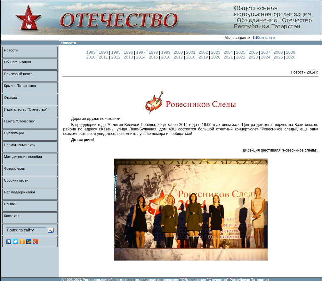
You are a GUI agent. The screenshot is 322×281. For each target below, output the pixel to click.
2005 (241, 52)
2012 (116, 57)
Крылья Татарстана (20, 86)
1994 (104, 52)
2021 (229, 57)
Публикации (14, 133)
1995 (116, 52)
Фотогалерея (14, 168)
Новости (11, 50)
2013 (129, 57)
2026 (290, 57)
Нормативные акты (20, 145)
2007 (266, 52)
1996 (129, 52)
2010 (91, 57)
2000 (179, 52)
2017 (179, 57)
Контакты (12, 216)
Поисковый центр (18, 74)
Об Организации (17, 62)
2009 (290, 52)
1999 (166, 52)
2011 (104, 57)
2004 (229, 52)
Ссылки (10, 204)
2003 (216, 52)
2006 (254, 52)
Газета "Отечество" (19, 121)
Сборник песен (16, 180)
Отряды (10, 97)
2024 (266, 57)
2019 (204, 57)
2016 (166, 57)
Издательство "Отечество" (25, 109)
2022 (241, 57)
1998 (154, 52)
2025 (279, 57)
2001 (191, 52)
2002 (204, 52)
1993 (91, 52)
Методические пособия (23, 157)
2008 (279, 52)
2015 (154, 57)
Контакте (264, 37)
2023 (254, 57)
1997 (141, 52)
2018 (191, 57)
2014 (141, 57)
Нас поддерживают (20, 192)
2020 (216, 57)
